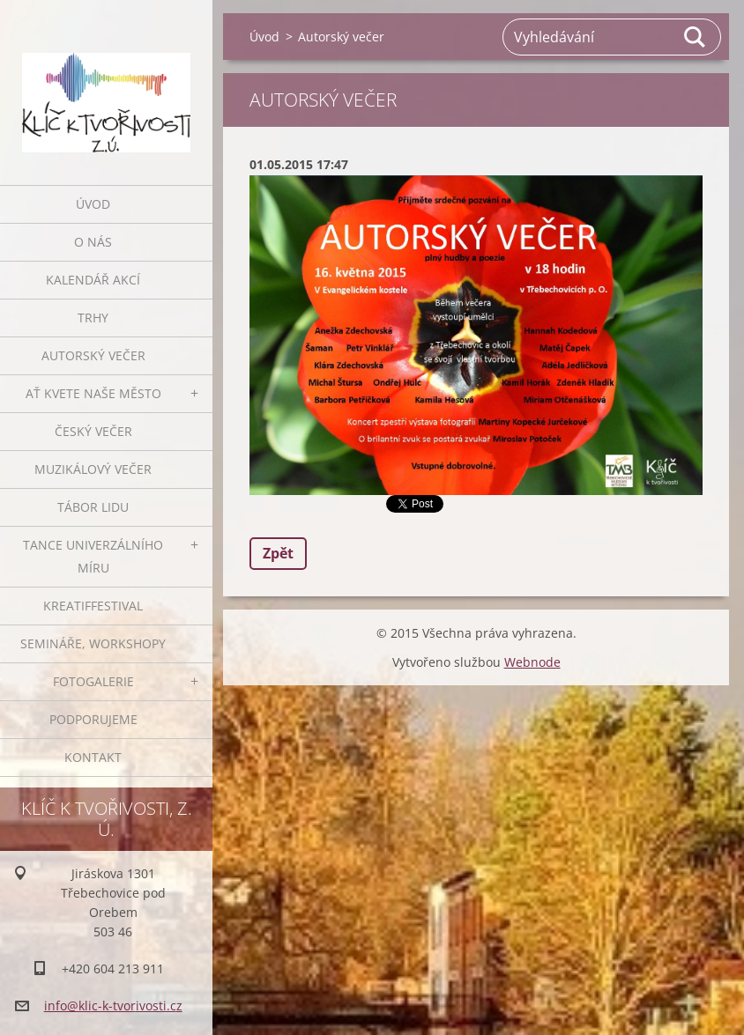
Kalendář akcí (93, 279)
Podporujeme (93, 719)
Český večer (93, 431)
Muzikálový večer (93, 469)
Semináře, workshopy (93, 643)
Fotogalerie (93, 681)
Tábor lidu (93, 507)
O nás (93, 241)
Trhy (93, 317)
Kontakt (93, 757)
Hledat (695, 37)
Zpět (278, 553)
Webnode (532, 662)
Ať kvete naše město (93, 393)
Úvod (93, 204)
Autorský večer (93, 355)
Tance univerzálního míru (93, 556)
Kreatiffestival (93, 605)
